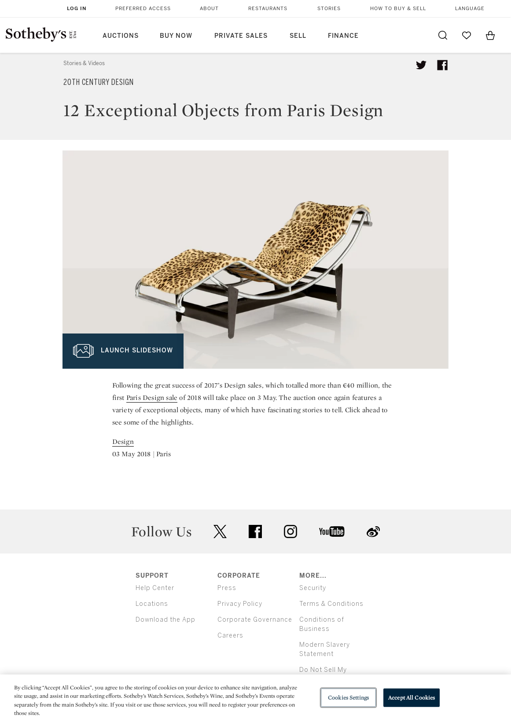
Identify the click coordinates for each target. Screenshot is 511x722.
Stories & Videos (84, 63)
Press (226, 588)
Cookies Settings (348, 697)
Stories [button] (329, 8)
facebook (255, 531)
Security (312, 588)
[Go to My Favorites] (466, 35)
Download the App (165, 619)
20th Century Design (98, 82)
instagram (290, 531)
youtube (332, 531)
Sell (298, 36)
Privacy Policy (239, 604)
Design (123, 441)
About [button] (209, 8)
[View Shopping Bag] (490, 35)
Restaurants (267, 8)
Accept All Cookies (411, 697)
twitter (220, 532)
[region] (255, 698)
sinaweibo (373, 531)
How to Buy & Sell (398, 8)
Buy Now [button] (176, 36)
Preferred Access (143, 8)
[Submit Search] (442, 35)
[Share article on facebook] (442, 65)
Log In (77, 8)
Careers (230, 635)
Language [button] (470, 8)
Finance (343, 36)
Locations (152, 604)
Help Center (155, 588)
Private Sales (241, 36)
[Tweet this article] (421, 65)
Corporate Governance (254, 619)
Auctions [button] (121, 36)
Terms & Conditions (331, 604)
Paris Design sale (151, 397)
